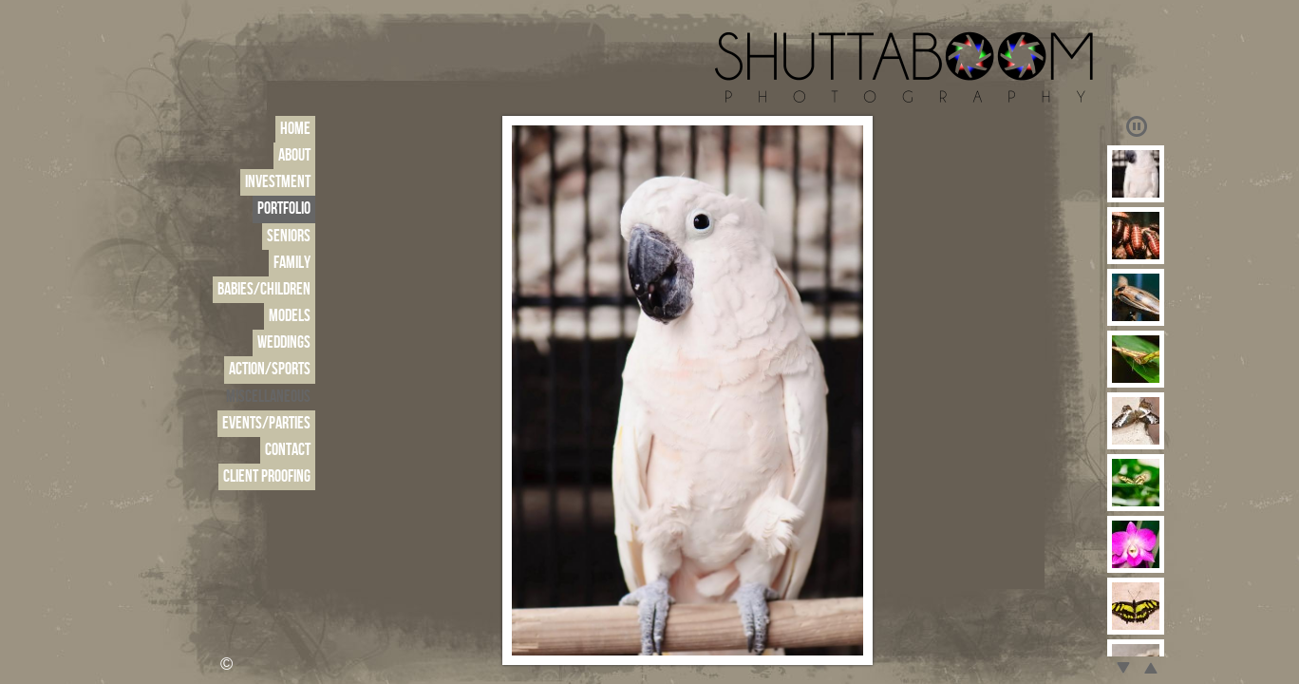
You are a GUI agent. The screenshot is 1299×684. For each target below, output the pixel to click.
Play (1136, 126)
